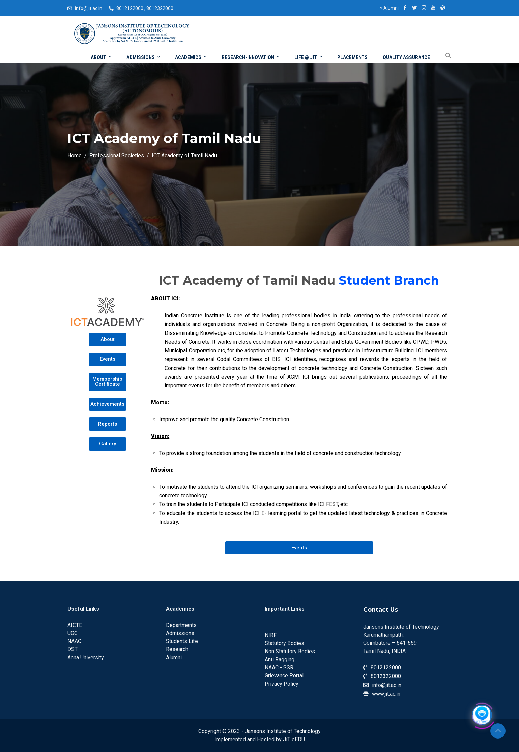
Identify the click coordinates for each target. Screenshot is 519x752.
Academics (191, 57)
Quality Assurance (406, 57)
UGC (72, 633)
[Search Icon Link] (443, 56)
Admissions (143, 57)
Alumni (389, 8)
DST (72, 649)
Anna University (85, 657)
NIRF (271, 635)
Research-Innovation (251, 57)
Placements (352, 57)
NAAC (74, 641)
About (102, 57)
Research (177, 649)
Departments (181, 625)
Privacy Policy (281, 684)
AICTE (74, 625)
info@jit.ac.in (88, 8)
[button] (107, 339)
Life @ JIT (308, 57)
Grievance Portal (284, 675)
